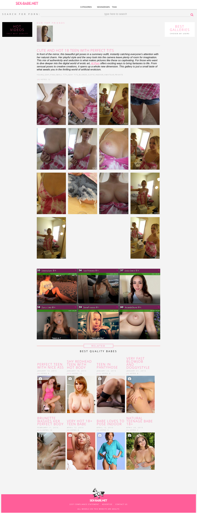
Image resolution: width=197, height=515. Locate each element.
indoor (99, 75)
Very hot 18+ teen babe (79, 423)
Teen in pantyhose (107, 366)
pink (52, 75)
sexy (47, 75)
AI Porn (95, 63)
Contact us (121, 504)
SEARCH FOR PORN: (21, 14)
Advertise (107, 504)
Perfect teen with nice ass (50, 366)
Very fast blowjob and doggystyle (138, 363)
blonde (83, 75)
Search (193, 15)
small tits (62, 75)
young (40, 75)
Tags (114, 7)
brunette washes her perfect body (50, 421)
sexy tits (73, 75)
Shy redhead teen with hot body (79, 364)
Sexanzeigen (103, 7)
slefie (91, 75)
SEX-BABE (27, 3)
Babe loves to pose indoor (110, 423)
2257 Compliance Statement (84, 504)
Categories (86, 7)
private (119, 75)
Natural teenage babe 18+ (139, 421)
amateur (109, 75)
